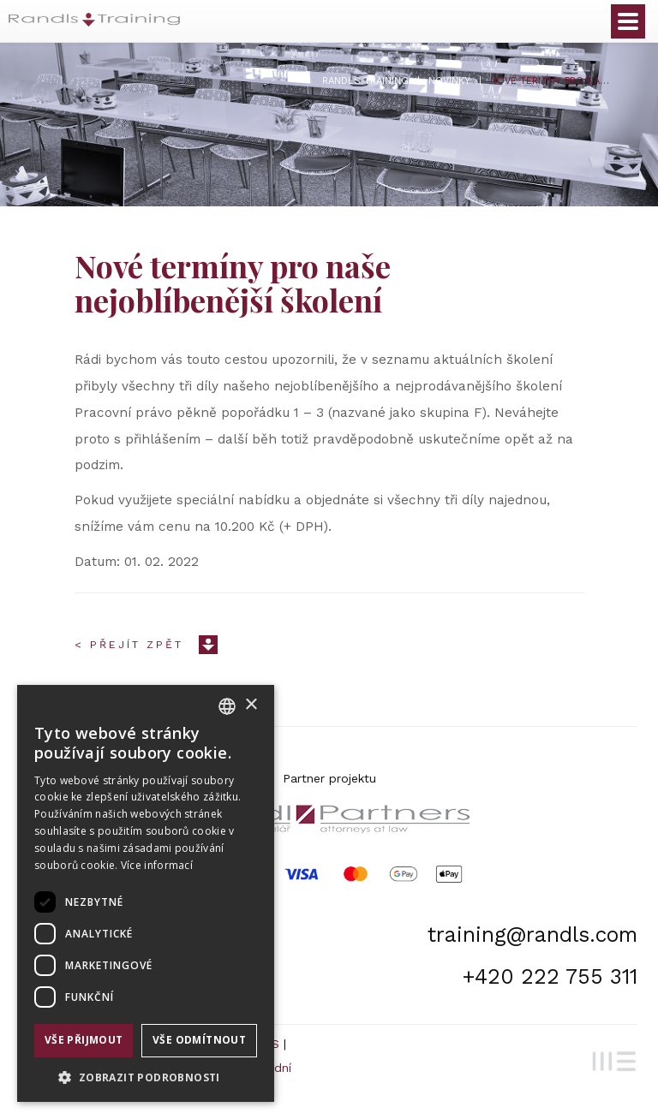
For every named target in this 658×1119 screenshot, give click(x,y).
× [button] (250, 705)
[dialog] (145, 893)
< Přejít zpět (129, 645)
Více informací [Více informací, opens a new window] (157, 865)
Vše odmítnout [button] (199, 1040)
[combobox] (227, 706)
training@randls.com (532, 934)
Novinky (449, 80)
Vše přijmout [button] (84, 1040)
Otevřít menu (628, 21)
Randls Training (365, 80)
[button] (145, 1076)
